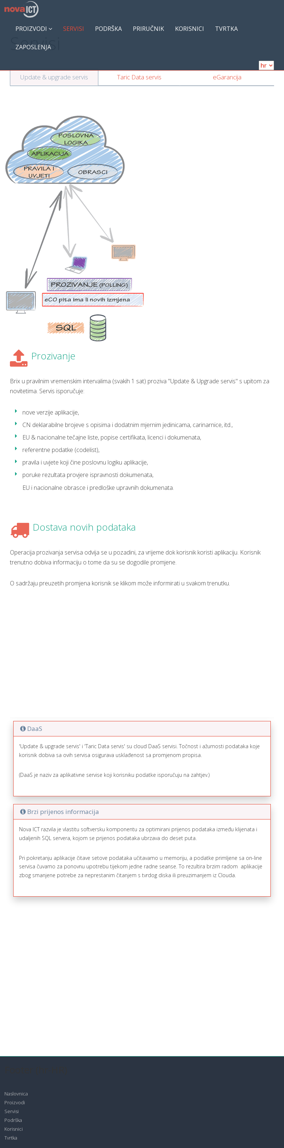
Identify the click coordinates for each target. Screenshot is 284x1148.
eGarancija (227, 77)
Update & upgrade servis (54, 77)
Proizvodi (33, 29)
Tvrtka (226, 29)
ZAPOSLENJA (33, 47)
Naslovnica (16, 1093)
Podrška (108, 29)
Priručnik (148, 29)
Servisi (73, 29)
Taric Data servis (139, 77)
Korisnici (189, 29)
